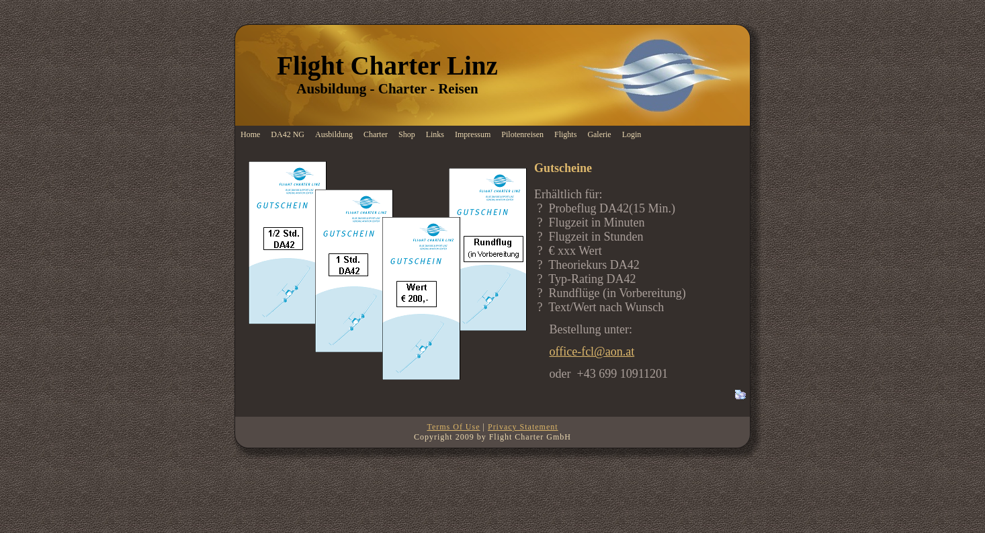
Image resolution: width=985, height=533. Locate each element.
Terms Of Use (453, 427)
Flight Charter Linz (387, 65)
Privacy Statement (523, 427)
